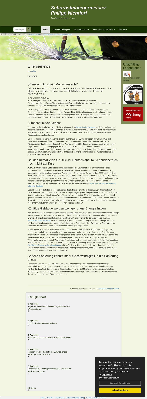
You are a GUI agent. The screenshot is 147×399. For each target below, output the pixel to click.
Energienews (37, 297)
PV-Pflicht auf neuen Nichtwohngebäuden (44, 245)
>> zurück (32, 71)
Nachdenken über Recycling (39, 220)
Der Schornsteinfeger (61, 30)
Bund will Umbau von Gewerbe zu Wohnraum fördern (49, 338)
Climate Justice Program (85, 127)
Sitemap (102, 398)
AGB (95, 398)
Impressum (107, 375)
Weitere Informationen (120, 383)
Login (42, 398)
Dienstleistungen (81, 30)
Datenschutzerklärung (109, 378)
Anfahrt (89, 398)
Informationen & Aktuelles (104, 30)
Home (45, 30)
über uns (123, 30)
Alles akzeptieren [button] (120, 390)
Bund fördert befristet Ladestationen (42, 323)
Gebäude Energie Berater (109, 289)
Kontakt (50, 398)
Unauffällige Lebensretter (132, 66)
